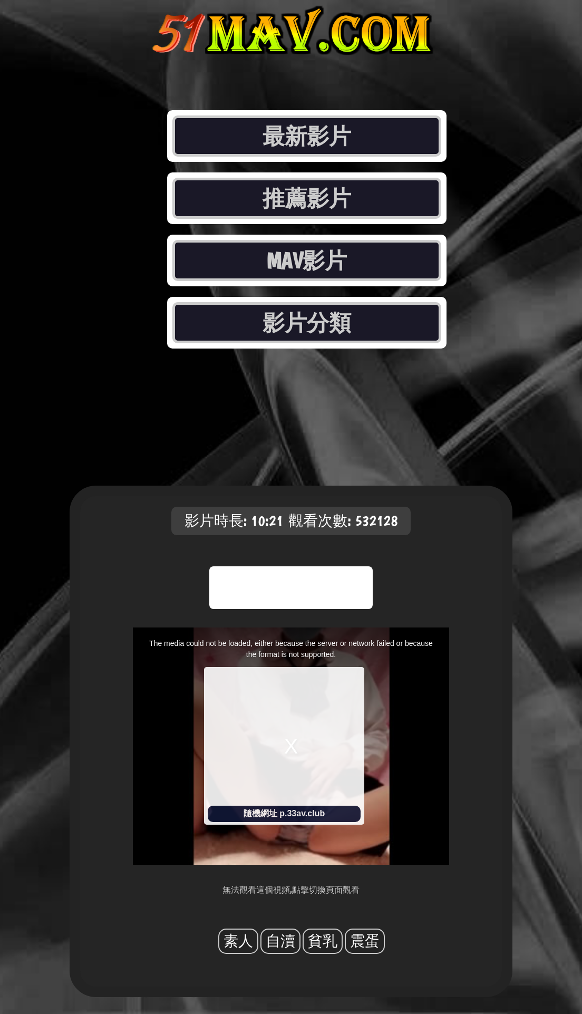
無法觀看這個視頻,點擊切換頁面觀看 (291, 890)
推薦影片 (307, 198)
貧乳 (322, 941)
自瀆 (280, 941)
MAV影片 (307, 260)
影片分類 (307, 323)
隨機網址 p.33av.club (284, 813)
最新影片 (307, 136)
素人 (238, 941)
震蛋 (365, 941)
